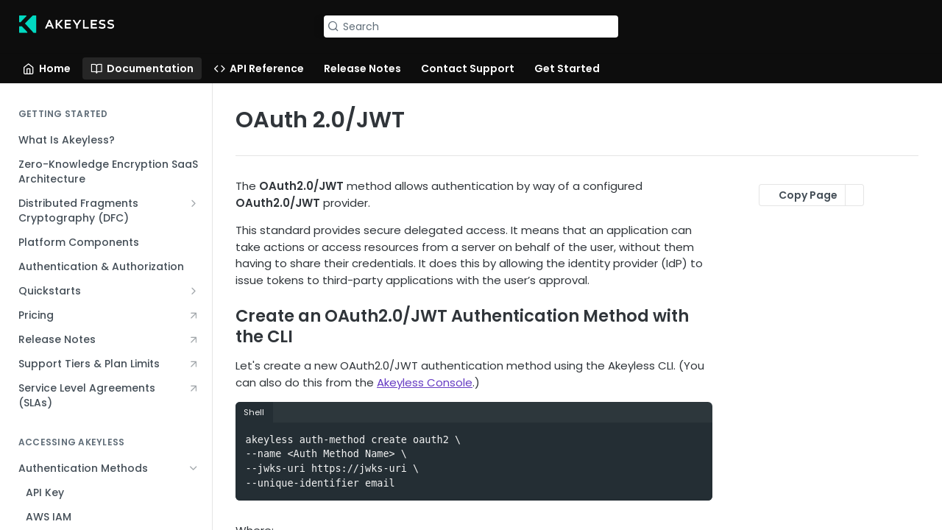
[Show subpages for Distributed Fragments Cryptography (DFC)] (193, 203)
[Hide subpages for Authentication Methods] (193, 468)
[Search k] (471, 26)
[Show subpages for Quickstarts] (193, 291)
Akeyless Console (424, 382)
